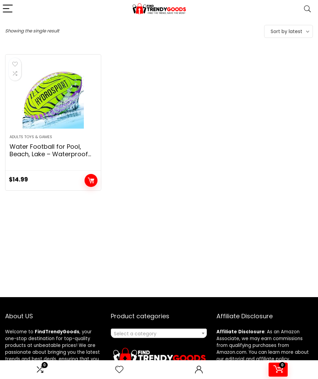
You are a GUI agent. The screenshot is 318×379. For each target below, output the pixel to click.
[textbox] (159, 333)
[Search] (307, 9)
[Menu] (8, 9)
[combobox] (159, 333)
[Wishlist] (119, 369)
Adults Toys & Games (31, 137)
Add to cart (91, 180)
